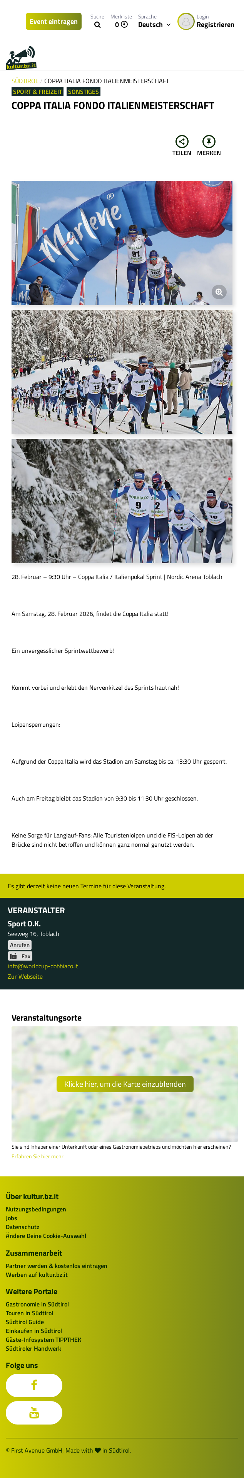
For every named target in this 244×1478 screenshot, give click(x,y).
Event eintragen (54, 21)
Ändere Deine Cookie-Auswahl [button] (46, 1235)
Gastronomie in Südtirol (37, 1304)
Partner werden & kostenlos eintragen (56, 1265)
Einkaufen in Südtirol (34, 1330)
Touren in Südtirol (29, 1313)
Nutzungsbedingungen (36, 1209)
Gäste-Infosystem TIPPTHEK (43, 1339)
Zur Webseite (25, 976)
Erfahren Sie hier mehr (38, 1156)
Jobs (11, 1218)
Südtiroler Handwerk (33, 1348)
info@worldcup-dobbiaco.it (43, 966)
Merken (209, 146)
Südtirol (25, 80)
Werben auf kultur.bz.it (37, 1274)
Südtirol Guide (25, 1321)
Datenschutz (22, 1226)
